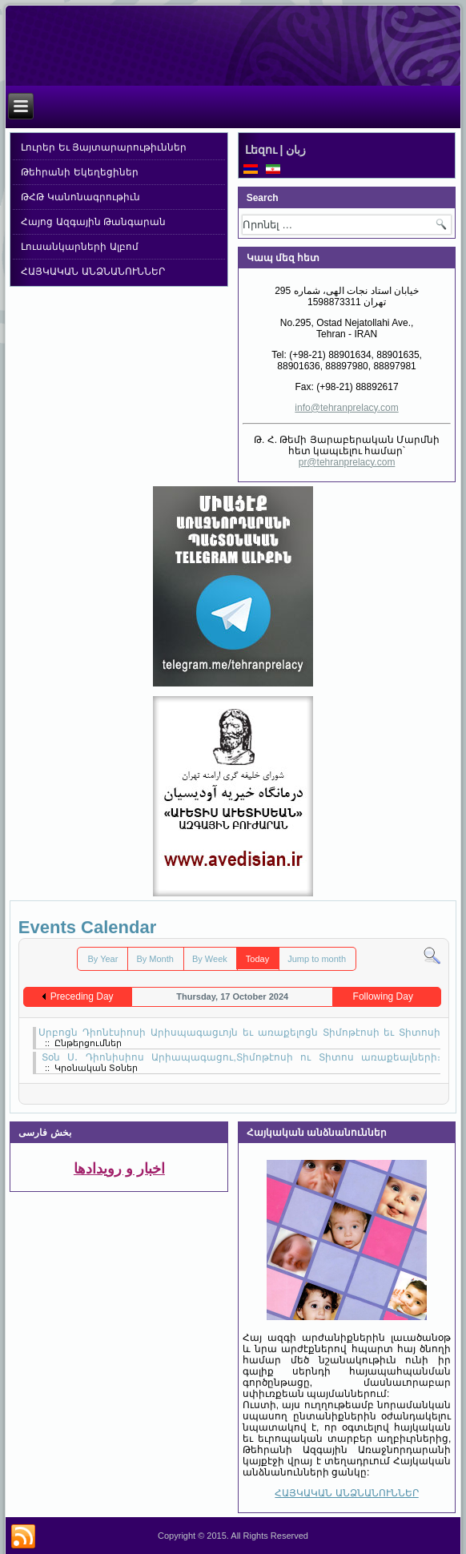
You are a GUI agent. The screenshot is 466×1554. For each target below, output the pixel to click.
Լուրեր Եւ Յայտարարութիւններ (104, 147)
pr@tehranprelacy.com (347, 462)
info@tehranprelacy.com (346, 407)
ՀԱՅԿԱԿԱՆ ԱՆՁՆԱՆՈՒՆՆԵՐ (92, 271)
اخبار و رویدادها (119, 1169)
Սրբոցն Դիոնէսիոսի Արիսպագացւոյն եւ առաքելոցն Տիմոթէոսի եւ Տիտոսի (239, 1032)
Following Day (383, 996)
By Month (154, 959)
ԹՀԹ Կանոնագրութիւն (80, 197)
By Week (209, 959)
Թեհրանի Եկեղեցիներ (79, 172)
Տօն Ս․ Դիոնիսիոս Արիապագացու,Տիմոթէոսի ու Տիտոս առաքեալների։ (241, 1057)
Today (257, 959)
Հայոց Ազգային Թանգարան (93, 221)
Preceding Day (82, 996)
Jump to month (316, 959)
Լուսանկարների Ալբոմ (79, 246)
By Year (102, 959)
